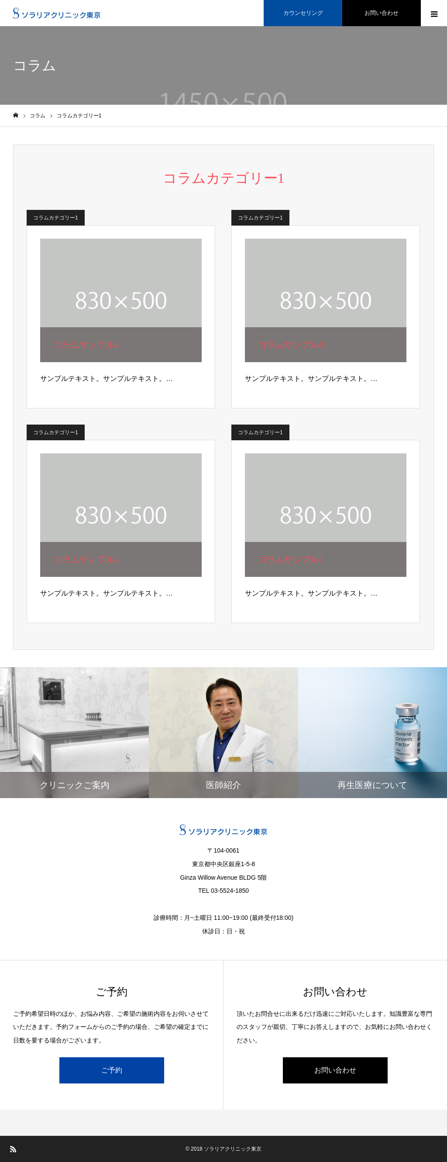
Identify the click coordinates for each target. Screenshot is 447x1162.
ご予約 (111, 1070)
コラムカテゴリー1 (55, 218)
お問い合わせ (335, 1070)
